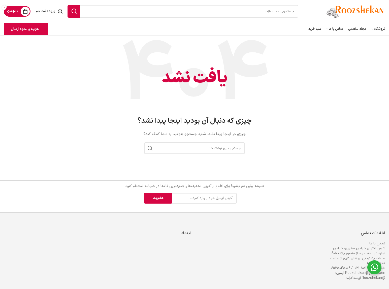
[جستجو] (183, 11)
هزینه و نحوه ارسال (26, 29)
